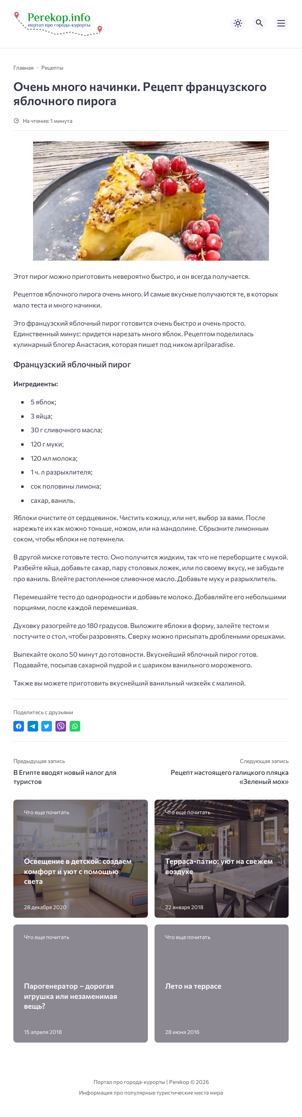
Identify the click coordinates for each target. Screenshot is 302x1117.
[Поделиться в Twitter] (46, 726)
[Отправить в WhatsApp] (75, 726)
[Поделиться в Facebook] (18, 726)
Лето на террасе (193, 985)
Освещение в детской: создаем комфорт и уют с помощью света (78, 870)
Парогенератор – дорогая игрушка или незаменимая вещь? (70, 995)
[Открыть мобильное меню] (281, 23)
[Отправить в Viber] (60, 726)
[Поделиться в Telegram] (33, 726)
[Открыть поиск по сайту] (259, 23)
